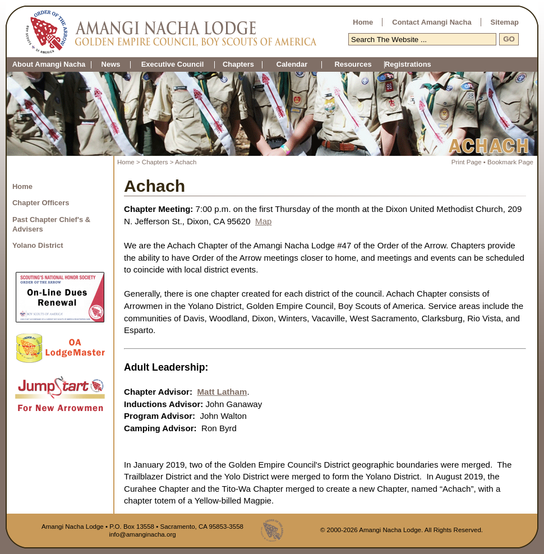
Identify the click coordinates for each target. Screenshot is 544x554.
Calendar (291, 64)
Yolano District (37, 245)
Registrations (384, 64)
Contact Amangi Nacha (431, 22)
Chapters (238, 64)
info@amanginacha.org (142, 534)
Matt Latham (222, 391)
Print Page (466, 162)
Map (263, 221)
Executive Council (172, 64)
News (111, 64)
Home (363, 22)
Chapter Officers (41, 202)
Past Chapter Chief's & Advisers (51, 224)
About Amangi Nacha (49, 64)
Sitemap (505, 22)
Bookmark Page (510, 162)
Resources (352, 64)
